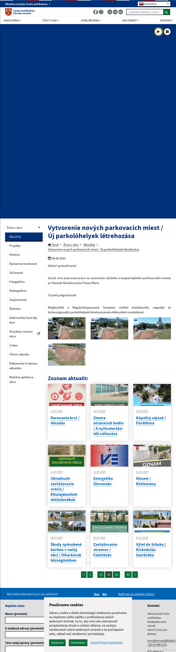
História (14, 255)
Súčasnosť (16, 273)
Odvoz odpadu (19, 354)
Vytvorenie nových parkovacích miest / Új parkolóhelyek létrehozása (93, 249)
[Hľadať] (166, 12)
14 (108, 575)
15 (116, 575)
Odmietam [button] (78, 643)
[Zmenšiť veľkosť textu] (109, 12)
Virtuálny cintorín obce (24, 333)
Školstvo (15, 309)
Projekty (14, 246)
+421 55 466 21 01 (157, 644)
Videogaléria (17, 291)
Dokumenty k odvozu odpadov (23, 365)
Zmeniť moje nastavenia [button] (107, 642)
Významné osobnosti (23, 264)
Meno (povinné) (16, 614)
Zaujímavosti (18, 300)
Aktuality (15, 237)
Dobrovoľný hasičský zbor (23, 320)
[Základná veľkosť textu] (115, 12)
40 (128, 575)
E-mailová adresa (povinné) (24, 628)
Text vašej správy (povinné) (24, 643)
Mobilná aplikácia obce (21, 379)
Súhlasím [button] (57, 643)
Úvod (53, 245)
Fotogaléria (17, 282)
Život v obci (14, 228)
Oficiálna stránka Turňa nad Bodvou (27, 4)
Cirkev (13, 345)
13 (100, 575)
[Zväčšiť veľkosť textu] (120, 12)
